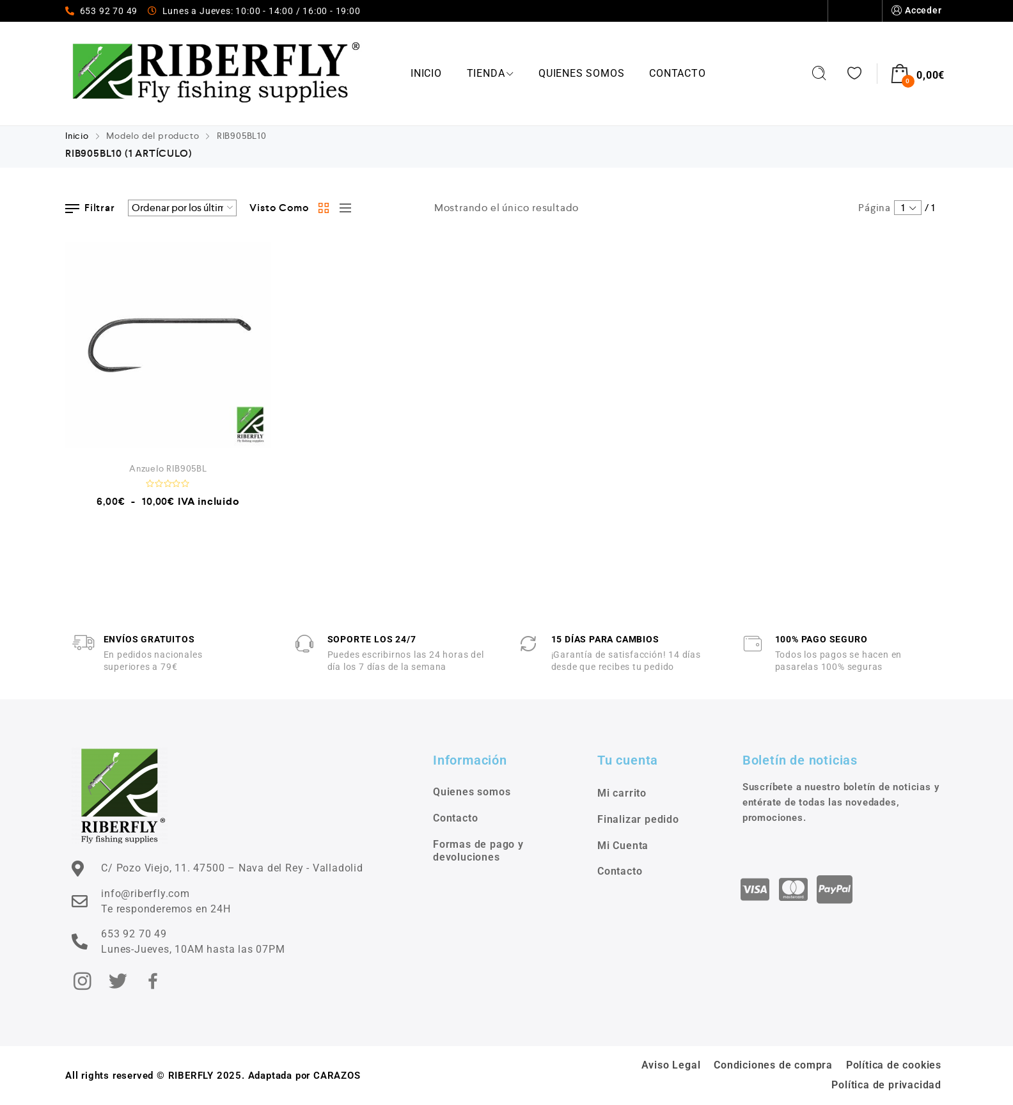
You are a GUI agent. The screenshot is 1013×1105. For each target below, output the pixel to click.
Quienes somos (787, 11)
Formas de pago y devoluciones (478, 851)
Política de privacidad (886, 1085)
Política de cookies (893, 1065)
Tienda (490, 73)
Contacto (855, 11)
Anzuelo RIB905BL (168, 468)
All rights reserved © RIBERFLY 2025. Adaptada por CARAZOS (213, 1075)
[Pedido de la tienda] (182, 208)
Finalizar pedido (638, 819)
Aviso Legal (671, 1065)
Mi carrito (622, 793)
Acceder (915, 11)
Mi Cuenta (622, 845)
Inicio (426, 73)
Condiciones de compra (773, 1065)
